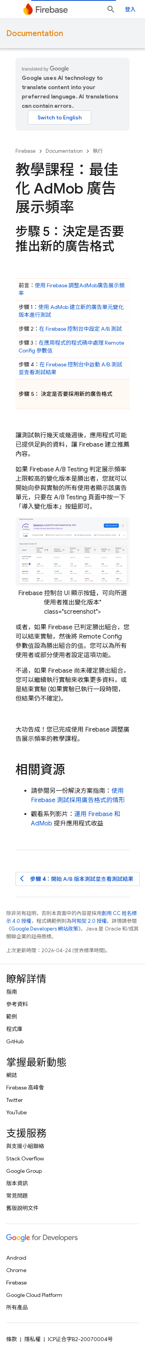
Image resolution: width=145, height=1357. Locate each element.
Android (16, 1257)
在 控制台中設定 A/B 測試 (80, 328)
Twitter (14, 1099)
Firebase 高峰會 (25, 1087)
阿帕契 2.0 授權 (89, 921)
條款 (11, 1339)
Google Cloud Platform (34, 1294)
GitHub (15, 1041)
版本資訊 (17, 1183)
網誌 (11, 1075)
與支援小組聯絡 (25, 1146)
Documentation (34, 33)
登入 (130, 9)
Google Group (24, 1170)
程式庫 (14, 1029)
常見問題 (17, 1195)
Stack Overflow (25, 1158)
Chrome (16, 1270)
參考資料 (17, 1004)
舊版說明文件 (22, 1208)
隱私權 (32, 1339)
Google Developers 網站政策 (44, 928)
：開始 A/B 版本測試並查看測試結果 (76, 878)
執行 (98, 151)
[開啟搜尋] (111, 9)
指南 (11, 991)
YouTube (16, 1112)
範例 (11, 1016)
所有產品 (17, 1307)
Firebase (25, 151)
